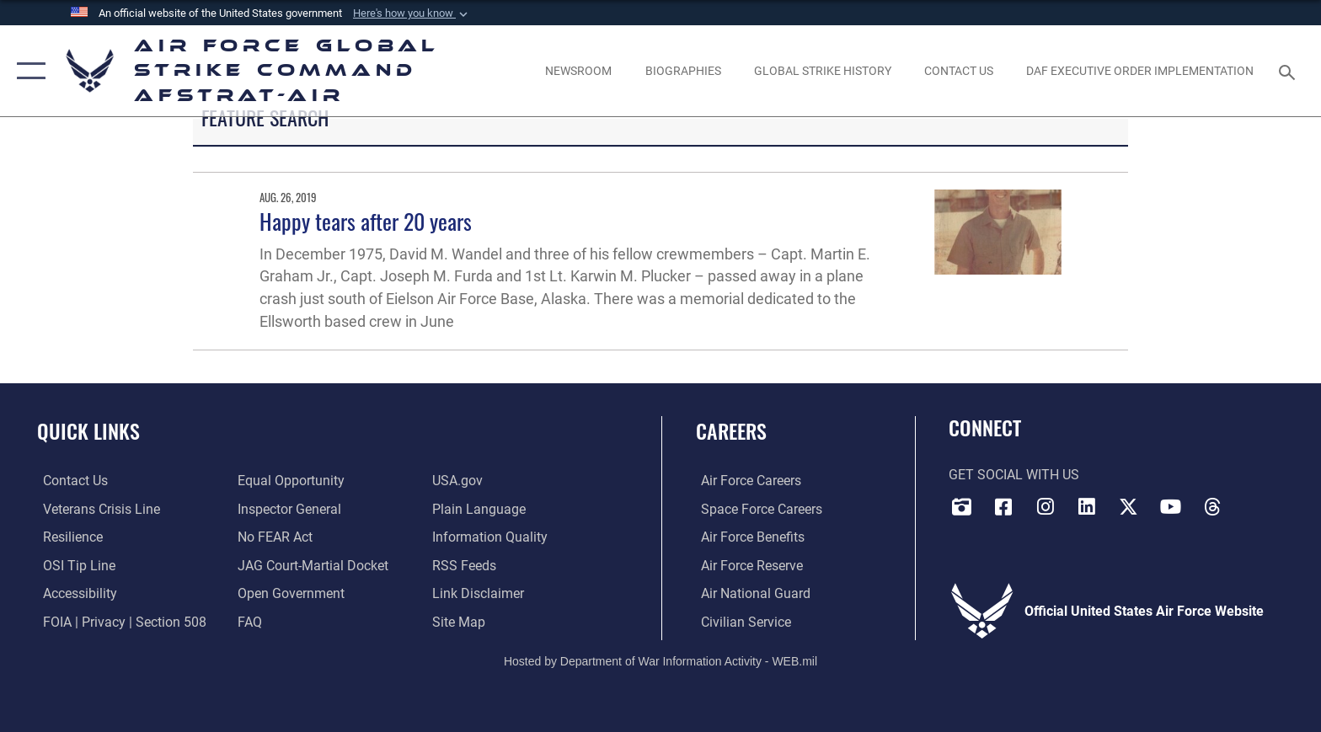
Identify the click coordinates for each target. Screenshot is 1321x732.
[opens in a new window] (74, 593)
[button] (412, 13)
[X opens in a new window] (1129, 506)
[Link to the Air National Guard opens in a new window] (750, 593)
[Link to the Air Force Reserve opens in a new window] (747, 565)
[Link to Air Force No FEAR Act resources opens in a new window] (273, 537)
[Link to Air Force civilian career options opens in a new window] (741, 621)
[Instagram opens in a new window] (1045, 506)
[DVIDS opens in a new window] (961, 506)
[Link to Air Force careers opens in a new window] (746, 481)
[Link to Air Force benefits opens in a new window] (748, 537)
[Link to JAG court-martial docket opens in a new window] (311, 565)
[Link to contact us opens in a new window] (69, 481)
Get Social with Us (1014, 475)
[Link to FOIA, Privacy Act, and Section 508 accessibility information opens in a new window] (119, 621)
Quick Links (88, 431)
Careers (731, 431)
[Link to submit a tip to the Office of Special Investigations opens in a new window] (73, 565)
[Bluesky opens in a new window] (1254, 501)
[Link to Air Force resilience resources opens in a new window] (67, 537)
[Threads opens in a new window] (1212, 506)
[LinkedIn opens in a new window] (1086, 506)
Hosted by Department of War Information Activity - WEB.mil (660, 660)
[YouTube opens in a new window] (1171, 506)
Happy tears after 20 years (365, 221)
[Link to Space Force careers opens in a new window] (756, 508)
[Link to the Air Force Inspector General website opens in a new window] (288, 508)
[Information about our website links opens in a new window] (481, 593)
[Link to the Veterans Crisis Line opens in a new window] (95, 508)
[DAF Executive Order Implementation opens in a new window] (1140, 71)
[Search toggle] (1289, 71)
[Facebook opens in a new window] (1003, 506)
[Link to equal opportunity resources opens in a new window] (289, 481)
